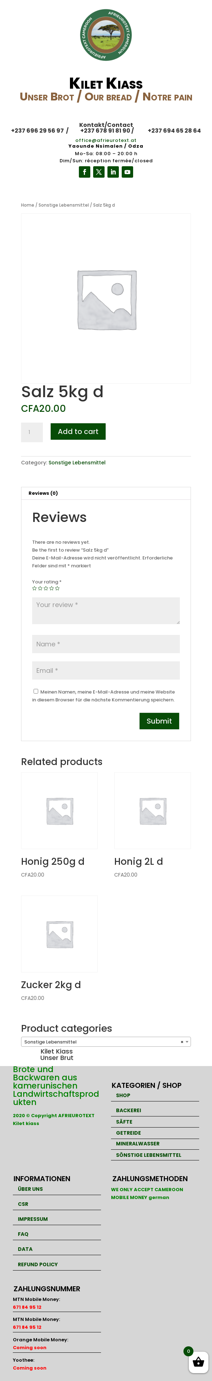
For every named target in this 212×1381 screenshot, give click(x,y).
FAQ (23, 1234)
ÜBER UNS (30, 1189)
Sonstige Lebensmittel (64, 205)
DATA (25, 1249)
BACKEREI (128, 1110)
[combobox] (106, 1042)
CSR (23, 1204)
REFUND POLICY (38, 1264)
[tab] (106, 493)
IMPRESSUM (33, 1219)
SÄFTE (124, 1121)
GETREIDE (128, 1132)
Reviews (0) (43, 493)
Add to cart (78, 431)
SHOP (123, 1095)
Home (27, 205)
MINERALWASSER (138, 1143)
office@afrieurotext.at (106, 140)
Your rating (47, 581)
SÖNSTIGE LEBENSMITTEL (148, 1155)
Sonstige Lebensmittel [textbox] (103, 1042)
